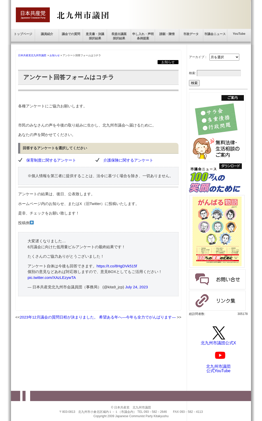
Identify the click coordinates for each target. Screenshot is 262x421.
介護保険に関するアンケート (128, 160)
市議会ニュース (215, 34)
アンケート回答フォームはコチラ (68, 77)
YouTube (239, 34)
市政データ (191, 34)
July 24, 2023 (136, 287)
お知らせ (55, 55)
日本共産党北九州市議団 (32, 55)
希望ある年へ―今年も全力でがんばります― (137, 317)
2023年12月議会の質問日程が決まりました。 (59, 317)
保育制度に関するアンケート (51, 160)
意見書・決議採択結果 (95, 36)
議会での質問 (71, 34)
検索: (192, 73)
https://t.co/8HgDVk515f (117, 266)
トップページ (23, 34)
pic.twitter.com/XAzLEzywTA (52, 277)
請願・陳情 (167, 34)
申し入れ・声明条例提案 (143, 36)
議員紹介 (47, 34)
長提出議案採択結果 (119, 36)
